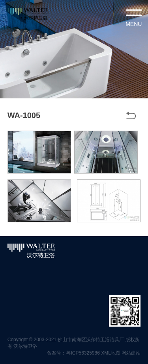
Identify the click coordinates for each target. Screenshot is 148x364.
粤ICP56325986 (82, 353)
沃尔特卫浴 (25, 346)
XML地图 (110, 353)
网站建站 (131, 353)
